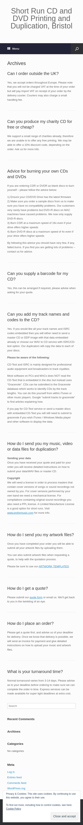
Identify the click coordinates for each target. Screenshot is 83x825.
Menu (13, 48)
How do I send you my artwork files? (40, 534)
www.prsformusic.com (20, 512)
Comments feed (16, 783)
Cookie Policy (13, 808)
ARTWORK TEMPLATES (54, 566)
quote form (36, 597)
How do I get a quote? (27, 588)
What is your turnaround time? (35, 671)
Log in (11, 772)
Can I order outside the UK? (33, 73)
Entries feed (14, 777)
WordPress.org (16, 788)
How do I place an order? (30, 623)
